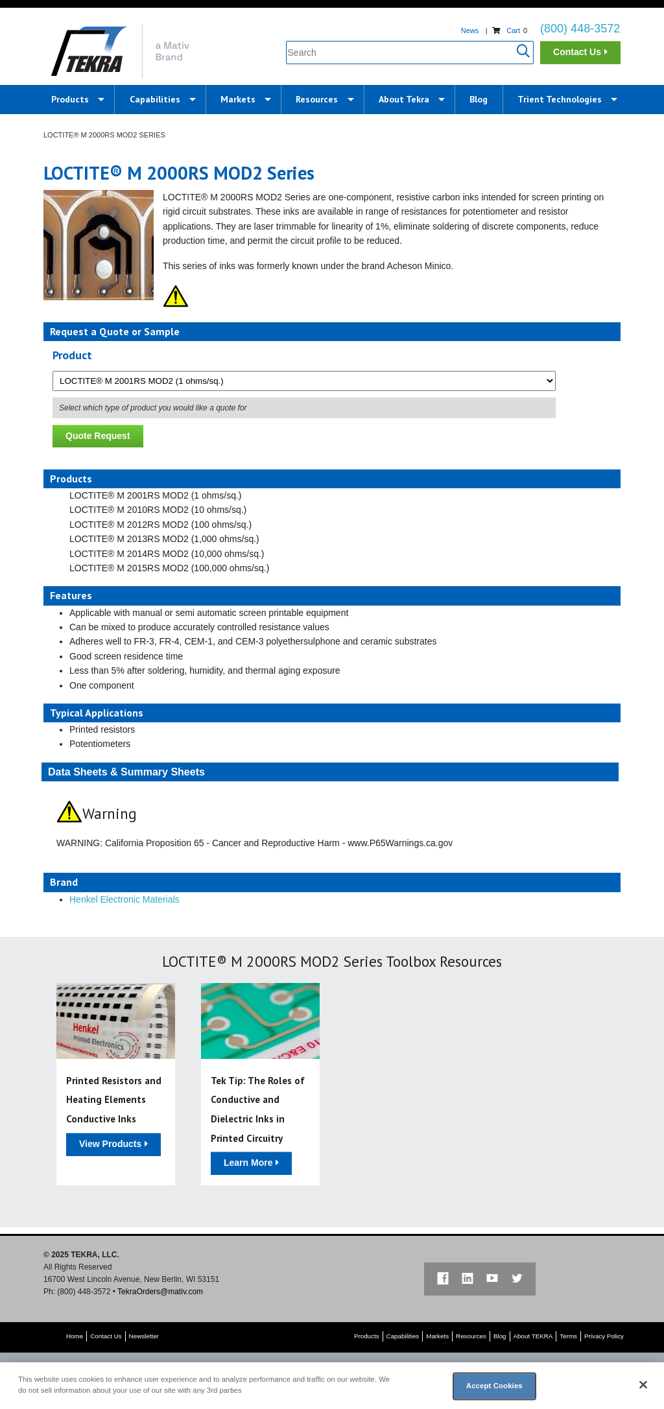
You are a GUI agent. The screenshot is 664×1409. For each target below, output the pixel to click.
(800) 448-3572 (580, 28)
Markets (237, 99)
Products (70, 99)
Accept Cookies (494, 1386)
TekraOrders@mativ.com (160, 1291)
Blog (478, 99)
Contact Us (577, 52)
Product (72, 355)
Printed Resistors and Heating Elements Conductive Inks (113, 1099)
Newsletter (144, 1336)
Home (74, 1336)
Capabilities (155, 99)
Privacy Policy (604, 1336)
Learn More (248, 1162)
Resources (317, 99)
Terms (568, 1336)
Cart (513, 30)
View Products (110, 1144)
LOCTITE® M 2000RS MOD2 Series (104, 135)
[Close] (643, 1385)
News (470, 30)
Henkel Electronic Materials (124, 899)
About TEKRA (533, 1336)
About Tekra (404, 99)
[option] (115, 1084)
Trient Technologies (559, 99)
